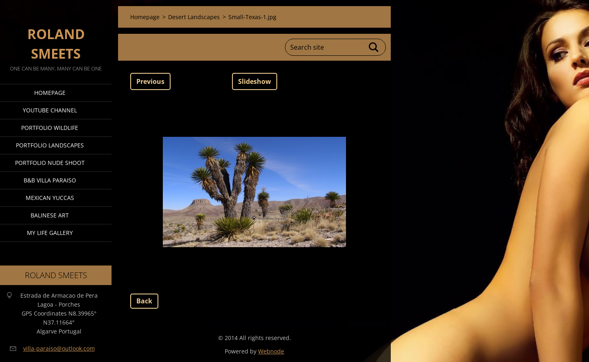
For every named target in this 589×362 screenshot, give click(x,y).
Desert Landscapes (194, 17)
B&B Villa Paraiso (50, 180)
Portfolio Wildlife (49, 128)
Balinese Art (50, 215)
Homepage (50, 93)
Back (144, 300)
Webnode (271, 351)
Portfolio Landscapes (50, 145)
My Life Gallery (50, 233)
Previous (150, 81)
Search (374, 47)
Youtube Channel (50, 110)
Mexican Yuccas (50, 198)
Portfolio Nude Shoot (50, 163)
